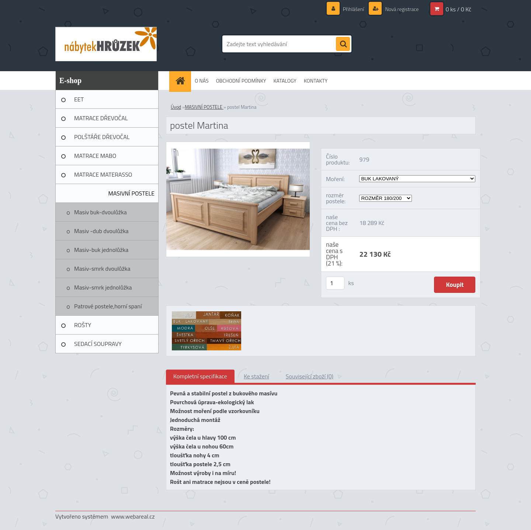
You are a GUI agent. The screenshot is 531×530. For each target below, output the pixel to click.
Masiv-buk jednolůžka (101, 249)
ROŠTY (82, 325)
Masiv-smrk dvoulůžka (102, 268)
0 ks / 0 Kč (458, 9)
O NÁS (202, 80)
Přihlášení (353, 9)
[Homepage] (182, 80)
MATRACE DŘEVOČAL (101, 118)
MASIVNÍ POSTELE (131, 193)
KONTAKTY (315, 80)
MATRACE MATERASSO (103, 174)
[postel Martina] (238, 145)
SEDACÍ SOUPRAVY (98, 343)
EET (79, 99)
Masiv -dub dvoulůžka (101, 230)
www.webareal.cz (133, 516)
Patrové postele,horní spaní (108, 306)
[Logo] (106, 43)
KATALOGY (285, 80)
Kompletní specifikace (200, 376)
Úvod (176, 107)
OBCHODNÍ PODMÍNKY (241, 80)
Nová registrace (401, 9)
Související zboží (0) (309, 376)
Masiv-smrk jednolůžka (103, 287)
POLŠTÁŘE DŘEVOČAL (101, 136)
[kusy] (335, 283)
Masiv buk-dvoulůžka (100, 212)
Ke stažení (256, 376)
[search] (343, 44)
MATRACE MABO (95, 155)
